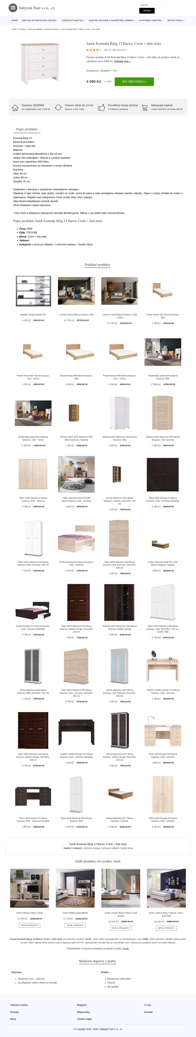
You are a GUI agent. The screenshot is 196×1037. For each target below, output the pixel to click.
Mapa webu (83, 1012)
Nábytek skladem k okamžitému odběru (111, 20)
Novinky (14, 1012)
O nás (147, 1005)
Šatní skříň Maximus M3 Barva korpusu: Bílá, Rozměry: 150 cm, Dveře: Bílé (163, 629)
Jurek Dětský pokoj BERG (75, 913)
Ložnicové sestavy (51, 29)
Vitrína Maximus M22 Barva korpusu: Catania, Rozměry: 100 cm (120, 501)
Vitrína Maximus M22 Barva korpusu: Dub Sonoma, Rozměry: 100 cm (119, 693)
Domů (15, 20)
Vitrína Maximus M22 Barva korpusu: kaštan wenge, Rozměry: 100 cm (119, 757)
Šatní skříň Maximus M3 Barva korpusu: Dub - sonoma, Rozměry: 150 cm (76, 693)
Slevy (13, 1019)
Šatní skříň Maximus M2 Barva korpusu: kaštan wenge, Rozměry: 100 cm (76, 629)
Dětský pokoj (175, 20)
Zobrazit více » (122, 61)
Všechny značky (19, 1005)
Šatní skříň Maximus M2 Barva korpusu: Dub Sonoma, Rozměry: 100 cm (119, 565)
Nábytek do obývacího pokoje (39, 20)
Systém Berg (126, 848)
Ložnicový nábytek (72, 20)
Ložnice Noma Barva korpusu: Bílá (76, 314)
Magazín (82, 1005)
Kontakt (148, 1012)
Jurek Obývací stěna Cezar (29, 913)
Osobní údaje (84, 1019)
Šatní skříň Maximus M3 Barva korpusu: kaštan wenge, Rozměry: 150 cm (33, 757)
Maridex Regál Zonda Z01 (33, 314)
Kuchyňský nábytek (150, 20)
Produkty (21, 29)
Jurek (173, 57)
